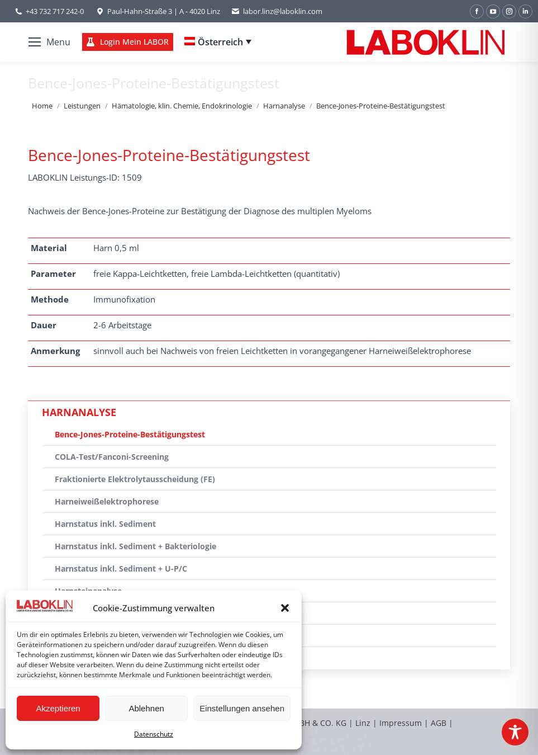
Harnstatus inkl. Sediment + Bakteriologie (135, 546)
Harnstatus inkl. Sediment (105, 523)
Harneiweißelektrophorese (107, 501)
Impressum (400, 723)
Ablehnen (146, 708)
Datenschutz (153, 734)
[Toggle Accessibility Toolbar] (515, 732)
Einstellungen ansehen (241, 708)
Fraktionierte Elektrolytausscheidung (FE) (135, 479)
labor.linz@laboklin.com (276, 11)
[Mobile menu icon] (49, 42)
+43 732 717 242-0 (55, 11)
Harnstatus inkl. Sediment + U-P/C (121, 568)
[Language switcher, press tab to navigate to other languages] (217, 42)
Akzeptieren (58, 708)
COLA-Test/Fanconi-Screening (112, 456)
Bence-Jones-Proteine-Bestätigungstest (130, 434)
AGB (440, 723)
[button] (285, 608)
